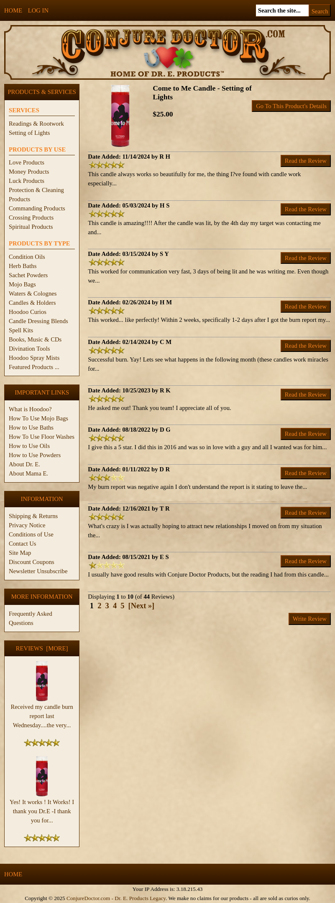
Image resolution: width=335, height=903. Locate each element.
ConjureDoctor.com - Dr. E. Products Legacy (116, 898)
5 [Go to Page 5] (122, 606)
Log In (38, 10)
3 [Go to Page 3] (107, 606)
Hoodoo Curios (27, 312)
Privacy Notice (27, 525)
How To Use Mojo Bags (38, 418)
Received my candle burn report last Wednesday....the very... (41, 712)
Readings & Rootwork (36, 123)
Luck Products (26, 180)
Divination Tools (29, 348)
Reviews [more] (42, 648)
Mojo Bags (22, 284)
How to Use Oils (29, 446)
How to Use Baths (31, 427)
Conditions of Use (31, 534)
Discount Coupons (31, 562)
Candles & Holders (32, 302)
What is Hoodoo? (30, 409)
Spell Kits (21, 330)
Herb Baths (22, 266)
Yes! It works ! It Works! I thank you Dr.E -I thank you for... (42, 808)
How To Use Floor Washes (41, 436)
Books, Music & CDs (35, 339)
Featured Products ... (34, 367)
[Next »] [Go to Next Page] (141, 606)
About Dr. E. (24, 464)
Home (13, 10)
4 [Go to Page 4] (115, 606)
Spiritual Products (31, 226)
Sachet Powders (28, 275)
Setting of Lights (29, 132)
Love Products (26, 162)
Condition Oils (27, 256)
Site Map (20, 552)
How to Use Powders (35, 455)
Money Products (29, 171)
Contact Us (22, 543)
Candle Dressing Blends (38, 321)
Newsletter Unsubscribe (38, 571)
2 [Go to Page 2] (99, 606)
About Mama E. (28, 473)
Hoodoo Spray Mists (34, 357)
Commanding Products (37, 208)
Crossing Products (31, 217)
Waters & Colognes (32, 293)
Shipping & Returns (33, 516)
